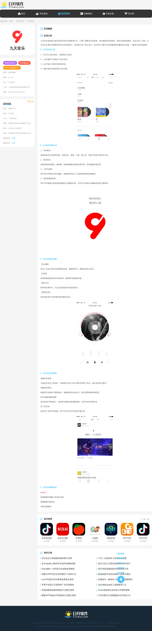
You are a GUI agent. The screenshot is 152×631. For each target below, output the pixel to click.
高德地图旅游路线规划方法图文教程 (58, 590)
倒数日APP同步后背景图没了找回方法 (59, 574)
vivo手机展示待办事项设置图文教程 (58, 579)
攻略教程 (88, 14)
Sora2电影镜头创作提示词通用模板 (114, 590)
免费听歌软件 (10, 63)
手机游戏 (43, 14)
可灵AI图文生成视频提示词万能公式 (114, 595)
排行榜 (131, 14)
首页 (23, 14)
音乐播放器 (24, 63)
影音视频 (11, 72)
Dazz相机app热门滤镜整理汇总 (112, 585)
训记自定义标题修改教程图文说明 (57, 558)
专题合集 (110, 14)
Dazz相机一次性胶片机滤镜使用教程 (58, 569)
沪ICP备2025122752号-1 (105, 626)
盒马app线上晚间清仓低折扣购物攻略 (58, 563)
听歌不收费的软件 (12, 68)
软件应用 (66, 14)
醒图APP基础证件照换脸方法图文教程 (59, 595)
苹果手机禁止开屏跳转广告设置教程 (58, 585)
